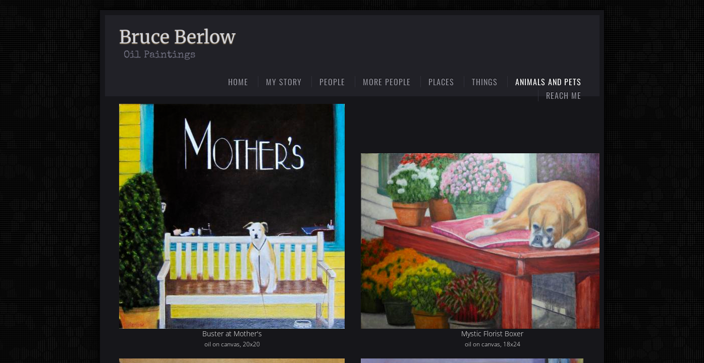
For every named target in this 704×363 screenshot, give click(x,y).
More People (387, 81)
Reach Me (563, 95)
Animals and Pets (548, 81)
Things (485, 81)
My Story (284, 81)
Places (441, 81)
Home (238, 81)
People (332, 81)
